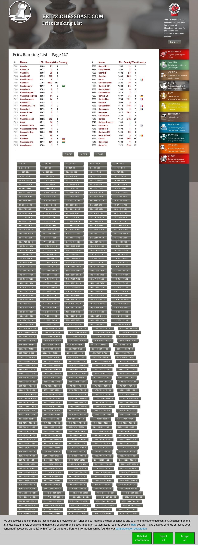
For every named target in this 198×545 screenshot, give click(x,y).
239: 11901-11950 (101, 357)
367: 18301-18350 (52, 464)
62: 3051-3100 (49, 213)
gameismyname (27, 99)
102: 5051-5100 (50, 246)
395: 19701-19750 (127, 485)
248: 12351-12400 (77, 365)
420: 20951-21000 (131, 505)
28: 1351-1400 (73, 184)
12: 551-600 (48, 172)
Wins (56, 62)
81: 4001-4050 (26, 230)
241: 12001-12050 (27, 361)
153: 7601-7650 (73, 287)
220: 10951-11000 (128, 341)
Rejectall (163, 538)
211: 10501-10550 (27, 336)
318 (50, 76)
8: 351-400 (71, 168)
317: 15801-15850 (52, 423)
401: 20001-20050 (28, 493)
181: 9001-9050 (26, 312)
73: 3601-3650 (73, 221)
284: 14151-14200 (103, 394)
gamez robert (26, 112)
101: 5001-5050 (26, 246)
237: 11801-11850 (51, 357)
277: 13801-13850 (52, 390)
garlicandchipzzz (106, 122)
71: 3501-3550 (25, 221)
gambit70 (24, 69)
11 (51, 96)
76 (129, 96)
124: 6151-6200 (97, 262)
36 (129, 86)
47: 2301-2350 (49, 201)
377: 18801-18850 (53, 472)
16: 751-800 (24, 176)
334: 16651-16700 (102, 435)
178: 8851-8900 (73, 308)
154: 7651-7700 (97, 287)
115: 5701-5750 (121, 254)
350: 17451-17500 (128, 448)
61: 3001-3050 (26, 213)
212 (50, 119)
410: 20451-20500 (133, 497)
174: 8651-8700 (97, 304)
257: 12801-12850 (52, 374)
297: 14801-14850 (53, 406)
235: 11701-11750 (124, 353)
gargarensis (104, 109)
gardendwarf (104, 92)
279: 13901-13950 (103, 390)
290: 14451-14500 (130, 398)
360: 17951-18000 (128, 456)
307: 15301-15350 (52, 415)
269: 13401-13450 (102, 382)
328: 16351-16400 (77, 431)
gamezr (23, 116)
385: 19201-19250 (127, 476)
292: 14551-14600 (52, 402)
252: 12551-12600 (52, 369)
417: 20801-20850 (53, 505)
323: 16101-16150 (77, 427)
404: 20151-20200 (106, 493)
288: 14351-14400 (78, 398)
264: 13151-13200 (101, 378)
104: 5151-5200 (97, 246)
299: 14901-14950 (104, 406)
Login (174, 42)
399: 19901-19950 (103, 489)
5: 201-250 (119, 164)
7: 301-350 (48, 168)
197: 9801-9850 (50, 324)
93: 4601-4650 (73, 238)
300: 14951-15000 (129, 406)
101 (50, 142)
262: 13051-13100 (52, 378)
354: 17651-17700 (102, 452)
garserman (103, 142)
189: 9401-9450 (97, 316)
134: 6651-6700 (97, 271)
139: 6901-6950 (97, 275)
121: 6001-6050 (26, 262)
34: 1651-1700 (96, 188)
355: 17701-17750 (127, 452)
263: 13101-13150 (77, 378)
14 (51, 99)
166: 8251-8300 (26, 299)
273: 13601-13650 (77, 386)
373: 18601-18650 (77, 468)
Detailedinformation (142, 538)
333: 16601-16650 (77, 435)
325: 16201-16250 (126, 427)
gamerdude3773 (27, 106)
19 (129, 66)
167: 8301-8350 (50, 299)
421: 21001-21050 (27, 509)
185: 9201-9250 (121, 312)
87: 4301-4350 (50, 234)
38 (51, 73)
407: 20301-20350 (54, 497)
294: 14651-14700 (103, 402)
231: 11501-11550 (26, 353)
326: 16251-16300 (27, 431)
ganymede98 (104, 69)
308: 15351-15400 (77, 415)
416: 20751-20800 (27, 505)
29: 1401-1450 (96, 184)
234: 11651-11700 (100, 353)
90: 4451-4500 (121, 234)
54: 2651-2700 (97, 205)
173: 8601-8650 (73, 304)
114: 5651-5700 (97, 254)
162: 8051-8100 (50, 295)
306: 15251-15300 (27, 415)
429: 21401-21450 (103, 513)
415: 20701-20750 (130, 501)
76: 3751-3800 (26, 225)
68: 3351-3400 (73, 217)
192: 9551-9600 (50, 320)
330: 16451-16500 (128, 431)
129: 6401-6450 (97, 267)
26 (51, 135)
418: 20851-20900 (80, 505)
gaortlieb (102, 73)
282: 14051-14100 (52, 394)
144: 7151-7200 (97, 279)
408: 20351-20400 (81, 497)
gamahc (23, 66)
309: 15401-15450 (103, 415)
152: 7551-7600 (50, 287)
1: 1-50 (22, 164)
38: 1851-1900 (73, 193)
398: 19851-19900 (77, 489)
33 (129, 132)
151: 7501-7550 (26, 287)
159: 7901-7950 (97, 291)
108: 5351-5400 (73, 250)
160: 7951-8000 (121, 291)
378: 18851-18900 (78, 472)
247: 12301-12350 (52, 365)
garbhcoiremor (105, 83)
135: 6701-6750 (121, 271)
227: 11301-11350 (51, 349)
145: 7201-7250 (121, 279)
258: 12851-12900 (77, 374)
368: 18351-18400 (78, 464)
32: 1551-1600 (49, 188)
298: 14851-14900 (78, 406)
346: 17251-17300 (27, 448)
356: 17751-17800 (27, 456)
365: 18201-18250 (127, 460)
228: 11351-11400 (76, 349)
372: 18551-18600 (52, 468)
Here (133, 524)
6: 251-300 (24, 168)
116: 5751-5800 (26, 258)
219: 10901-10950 (103, 341)
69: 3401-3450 (97, 217)
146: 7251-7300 (26, 283)
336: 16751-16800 (27, 439)
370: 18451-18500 (129, 464)
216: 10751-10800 (27, 341)
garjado (102, 119)
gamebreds (25, 89)
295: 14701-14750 (128, 402)
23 (129, 73)
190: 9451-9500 (121, 316)
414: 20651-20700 (104, 501)
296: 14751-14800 (27, 406)
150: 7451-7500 (121, 283)
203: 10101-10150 (78, 328)
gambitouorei (26, 86)
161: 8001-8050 (26, 295)
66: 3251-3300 (26, 217)
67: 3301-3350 (49, 217)
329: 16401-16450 (102, 431)
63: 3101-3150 (72, 213)
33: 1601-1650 (72, 188)
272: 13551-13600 (52, 386)
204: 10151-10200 (103, 328)
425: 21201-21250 (127, 509)
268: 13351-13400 (77, 382)
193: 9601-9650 (73, 320)
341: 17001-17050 (27, 443)
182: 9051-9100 (50, 312)
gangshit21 (104, 66)
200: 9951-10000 (122, 324)
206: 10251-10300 (27, 332)
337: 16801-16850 (52, 439)
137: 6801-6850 (50, 275)
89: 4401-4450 (97, 234)
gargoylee (103, 112)
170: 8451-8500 (121, 299)
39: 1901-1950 (96, 193)
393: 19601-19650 (77, 485)
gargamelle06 (105, 106)
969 (129, 139)
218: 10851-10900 (77, 341)
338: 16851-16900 (77, 439)
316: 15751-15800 (27, 423)
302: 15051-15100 (52, 411)
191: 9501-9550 (26, 320)
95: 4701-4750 (121, 238)
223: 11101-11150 (75, 345)
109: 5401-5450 (97, 250)
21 (51, 66)
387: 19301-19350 (52, 480)
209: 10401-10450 (104, 332)
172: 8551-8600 (50, 304)
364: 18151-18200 (102, 460)
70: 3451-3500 (121, 217)
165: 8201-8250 (121, 295)
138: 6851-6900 (73, 275)
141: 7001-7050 (26, 279)
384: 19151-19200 (102, 476)
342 (129, 119)
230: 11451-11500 (125, 349)
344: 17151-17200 (102, 443)
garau (101, 79)
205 (129, 76)
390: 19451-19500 (128, 480)
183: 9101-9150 (73, 312)
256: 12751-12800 (27, 374)
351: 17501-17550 (27, 452)
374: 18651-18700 (103, 468)
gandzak (24, 139)
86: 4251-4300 (26, 234)
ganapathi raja (26, 132)
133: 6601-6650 (73, 271)
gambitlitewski (26, 79)
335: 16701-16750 (127, 435)
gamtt (22, 122)
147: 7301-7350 (50, 283)
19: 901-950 (95, 176)
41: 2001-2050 (26, 197)
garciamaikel (104, 89)
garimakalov (104, 116)
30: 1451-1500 (120, 184)
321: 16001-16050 (27, 427)
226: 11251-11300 (27, 349)
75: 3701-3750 (120, 221)
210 (50, 132)
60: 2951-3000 (121, 209)
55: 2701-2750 (120, 205)
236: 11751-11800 (27, 357)
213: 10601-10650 (77, 336)
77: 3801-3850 (50, 225)
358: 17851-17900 (77, 456)
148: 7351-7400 (73, 283)
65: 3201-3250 (120, 213)
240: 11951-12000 (125, 357)
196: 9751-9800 (26, 324)
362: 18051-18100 (52, 460)
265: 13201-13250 (126, 378)
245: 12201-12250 (127, 361)
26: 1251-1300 (25, 184)
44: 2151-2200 (97, 197)
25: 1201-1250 (120, 180)
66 (51, 122)
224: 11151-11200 (99, 345)
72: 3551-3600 (49, 221)
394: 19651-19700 (102, 485)
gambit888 (25, 76)
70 (129, 83)
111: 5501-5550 (26, 254)
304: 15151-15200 (102, 411)
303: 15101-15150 (77, 411)
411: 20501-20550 (27, 501)
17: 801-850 (48, 176)
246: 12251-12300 (27, 365)
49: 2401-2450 (97, 201)
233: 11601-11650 (75, 353)
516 (129, 145)
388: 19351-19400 (77, 480)
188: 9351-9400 (73, 316)
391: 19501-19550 (27, 485)
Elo (42, 62)
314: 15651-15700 (101, 419)
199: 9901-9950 (97, 324)
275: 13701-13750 (127, 386)
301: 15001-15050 (27, 411)
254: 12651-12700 (102, 369)
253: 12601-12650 (77, 369)
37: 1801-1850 (49, 193)
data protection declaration (131, 528)
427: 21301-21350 (52, 513)
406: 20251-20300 (28, 497)
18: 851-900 (72, 176)
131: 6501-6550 (26, 271)
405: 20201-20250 (132, 493)
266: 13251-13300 (27, 382)
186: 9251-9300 (26, 316)
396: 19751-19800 (27, 489)
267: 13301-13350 (52, 382)
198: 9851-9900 (73, 324)
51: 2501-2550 (25, 205)
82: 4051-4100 (50, 230)
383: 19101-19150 (77, 476)
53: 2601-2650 (73, 205)
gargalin (102, 102)
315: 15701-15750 (125, 419)
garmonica (103, 125)
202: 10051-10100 (52, 328)
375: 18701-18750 (128, 468)
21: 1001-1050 (25, 180)
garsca (101, 139)
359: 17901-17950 (103, 456)
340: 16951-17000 (128, 439)
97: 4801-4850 (50, 242)
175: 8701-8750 (121, 304)
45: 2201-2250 (120, 197)
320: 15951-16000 (126, 423)
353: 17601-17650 (77, 452)
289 (129, 112)
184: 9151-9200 (97, 312)
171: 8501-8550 (26, 304)
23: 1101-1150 (72, 180)
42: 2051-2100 (49, 197)
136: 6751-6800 (26, 275)
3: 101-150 (71, 164)
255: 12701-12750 (127, 369)
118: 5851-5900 (73, 258)
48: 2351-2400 (73, 201)
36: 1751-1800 (25, 193)
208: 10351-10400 (78, 332)
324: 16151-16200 (101, 427)
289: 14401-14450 (104, 398)
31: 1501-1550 (25, 188)
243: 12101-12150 (77, 361)
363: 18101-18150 (77, 460)
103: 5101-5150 (73, 246)
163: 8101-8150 (73, 295)
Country (63, 62)
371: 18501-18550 (27, 468)
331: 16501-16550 (27, 435)
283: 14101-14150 (78, 394)
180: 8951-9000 (121, 308)
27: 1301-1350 (49, 184)
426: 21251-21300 (27, 513)
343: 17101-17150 (77, 443)
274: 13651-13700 (102, 386)
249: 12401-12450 (103, 365)
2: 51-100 (47, 164)
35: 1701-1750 (120, 188)
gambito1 (24, 83)
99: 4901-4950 (97, 242)
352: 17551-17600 (52, 452)
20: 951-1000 (120, 176)
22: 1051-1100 (49, 180)
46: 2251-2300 (26, 201)
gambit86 (24, 73)
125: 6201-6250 (121, 262)
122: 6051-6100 (50, 262)
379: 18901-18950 (104, 472)
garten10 (103, 145)
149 (129, 106)
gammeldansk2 (27, 119)
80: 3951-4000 (121, 225)
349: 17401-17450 (103, 448)
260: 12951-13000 (128, 374)
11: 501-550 (24, 172)
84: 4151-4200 (97, 230)
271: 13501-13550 (27, 386)
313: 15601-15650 (76, 419)
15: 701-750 (119, 172)
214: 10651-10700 (102, 336)
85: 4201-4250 (121, 230)
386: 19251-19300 (27, 480)
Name (23, 62)
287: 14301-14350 (52, 398)
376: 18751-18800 (27, 472)
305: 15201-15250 (127, 411)
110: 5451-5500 (121, 250)
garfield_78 (103, 96)
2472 (50, 83)
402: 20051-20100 (54, 493)
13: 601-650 (71, 172)
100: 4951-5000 (121, 242)
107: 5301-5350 (50, 250)
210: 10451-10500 (130, 332)
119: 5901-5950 (97, 258)
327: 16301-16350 (52, 431)
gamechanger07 (27, 92)
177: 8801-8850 (50, 308)
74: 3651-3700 (97, 221)
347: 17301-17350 (52, 448)
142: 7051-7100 (50, 279)
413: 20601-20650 (78, 501)
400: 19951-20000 (128, 489)
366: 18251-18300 (27, 464)
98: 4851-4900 (73, 242)
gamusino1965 (27, 125)
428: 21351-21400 (77, 513)
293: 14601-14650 (77, 402)
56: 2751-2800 (26, 209)
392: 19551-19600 (52, 485)
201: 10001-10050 (27, 328)
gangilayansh (26, 145)
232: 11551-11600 (51, 353)
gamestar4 (25, 109)
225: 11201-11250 (123, 345)
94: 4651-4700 (97, 238)
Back (68, 154)
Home (100, 154)
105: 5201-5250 (121, 246)
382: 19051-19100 (52, 476)
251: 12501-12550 (27, 369)
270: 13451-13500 (128, 382)
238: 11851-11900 (76, 357)
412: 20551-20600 (53, 501)
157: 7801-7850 (50, 291)
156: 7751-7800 (26, 291)
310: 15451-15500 (128, 415)
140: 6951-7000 (121, 275)
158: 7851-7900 (73, 291)
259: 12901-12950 (103, 374)
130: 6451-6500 (121, 267)
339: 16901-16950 (103, 439)
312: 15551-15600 (51, 419)
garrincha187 (104, 132)
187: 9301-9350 (50, 316)
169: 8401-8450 (97, 299)
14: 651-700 (95, 172)
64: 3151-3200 (96, 213)
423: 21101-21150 (77, 509)
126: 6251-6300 (26, 267)
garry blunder (105, 135)
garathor (102, 76)
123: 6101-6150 (73, 262)
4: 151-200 (95, 164)
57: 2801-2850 (50, 209)
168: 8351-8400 (73, 299)
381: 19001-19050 (27, 476)
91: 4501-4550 (26, 238)
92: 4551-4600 (50, 238)
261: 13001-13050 (27, 378)
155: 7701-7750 (121, 287)
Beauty (49, 62)
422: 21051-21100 (52, 509)
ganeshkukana (26, 142)
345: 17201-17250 (127, 443)
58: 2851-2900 (73, 209)
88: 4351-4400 (73, 234)
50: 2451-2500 (121, 201)
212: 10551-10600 (52, 336)
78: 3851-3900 (73, 225)
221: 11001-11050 (27, 345)
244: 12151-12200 (102, 361)
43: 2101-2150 (72, 197)
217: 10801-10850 (52, 341)
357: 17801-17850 (52, 456)
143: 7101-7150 (73, 279)
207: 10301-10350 (52, 332)
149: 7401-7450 (97, 283)
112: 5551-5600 (50, 254)
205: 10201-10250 (128, 328)
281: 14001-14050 (27, 394)
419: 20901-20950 (105, 505)
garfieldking (104, 99)
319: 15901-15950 (102, 423)
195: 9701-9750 (121, 320)
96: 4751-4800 (26, 242)
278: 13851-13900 (77, 390)
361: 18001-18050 (27, 460)
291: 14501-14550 (27, 402)
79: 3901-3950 (97, 225)
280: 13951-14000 (128, 390)
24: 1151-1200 (96, 180)
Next (84, 154)
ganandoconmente (28, 129)
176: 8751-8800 (26, 308)
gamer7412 (25, 102)
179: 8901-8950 (97, 308)
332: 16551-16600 (52, 435)
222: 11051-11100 (51, 345)
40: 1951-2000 (120, 193)
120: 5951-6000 (121, 258)
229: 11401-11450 (100, 349)
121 (129, 99)
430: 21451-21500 (128, 513)
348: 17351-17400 (77, 448)
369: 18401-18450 (103, 464)
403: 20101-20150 (79, 493)
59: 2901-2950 (97, 209)
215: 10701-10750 (127, 336)
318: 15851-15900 (77, 423)
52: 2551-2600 (49, 205)
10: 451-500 (119, 168)
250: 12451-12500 (128, 365)
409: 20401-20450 (107, 497)
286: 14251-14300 (27, 398)
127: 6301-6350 (50, 267)
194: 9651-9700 (97, 320)
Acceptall (185, 538)
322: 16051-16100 (52, 427)
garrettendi (103, 129)
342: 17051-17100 (52, 443)
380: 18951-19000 (129, 472)
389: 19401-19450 (103, 480)
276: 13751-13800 (27, 390)
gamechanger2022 (28, 96)
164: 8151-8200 (97, 295)
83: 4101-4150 (73, 230)
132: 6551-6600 (50, 271)
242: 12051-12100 (52, 361)
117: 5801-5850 (50, 258)
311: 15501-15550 (27, 419)
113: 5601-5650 (73, 254)
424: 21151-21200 (102, 509)
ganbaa (23, 135)
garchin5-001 (105, 86)
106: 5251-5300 (26, 250)
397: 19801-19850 (52, 489)
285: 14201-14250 (128, 394)
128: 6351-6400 (73, 267)
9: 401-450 (95, 168)
